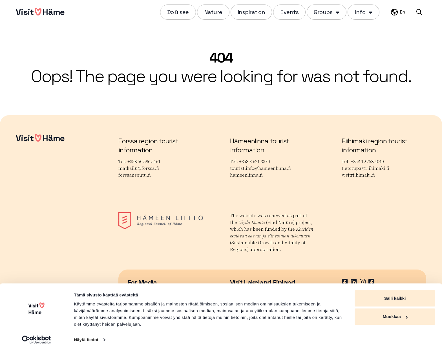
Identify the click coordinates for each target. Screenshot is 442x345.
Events (289, 12)
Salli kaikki (395, 292)
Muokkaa (395, 310)
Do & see (178, 12)
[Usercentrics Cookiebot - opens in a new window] (36, 334)
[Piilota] (337, 12)
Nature (213, 12)
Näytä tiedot (86, 333)
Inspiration (251, 12)
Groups (323, 12)
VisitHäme (40, 11)
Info (360, 12)
